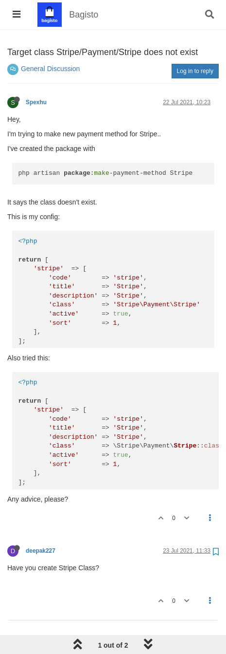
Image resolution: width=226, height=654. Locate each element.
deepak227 (40, 550)
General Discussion (50, 69)
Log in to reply (195, 71)
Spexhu (36, 102)
